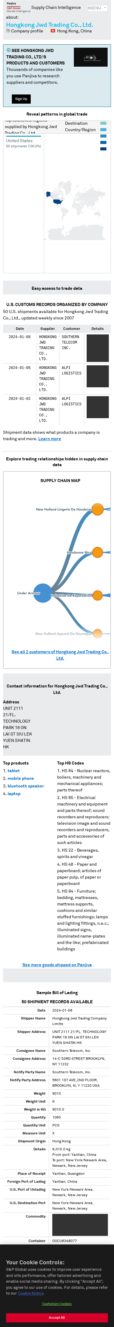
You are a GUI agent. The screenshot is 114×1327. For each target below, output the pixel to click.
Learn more (49, 439)
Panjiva (18, 7)
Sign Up (21, 99)
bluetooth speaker (26, 786)
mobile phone (21, 778)
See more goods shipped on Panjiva (57, 965)
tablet (14, 771)
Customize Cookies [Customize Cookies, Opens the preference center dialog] (57, 1310)
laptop (14, 794)
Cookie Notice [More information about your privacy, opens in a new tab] (31, 1300)
